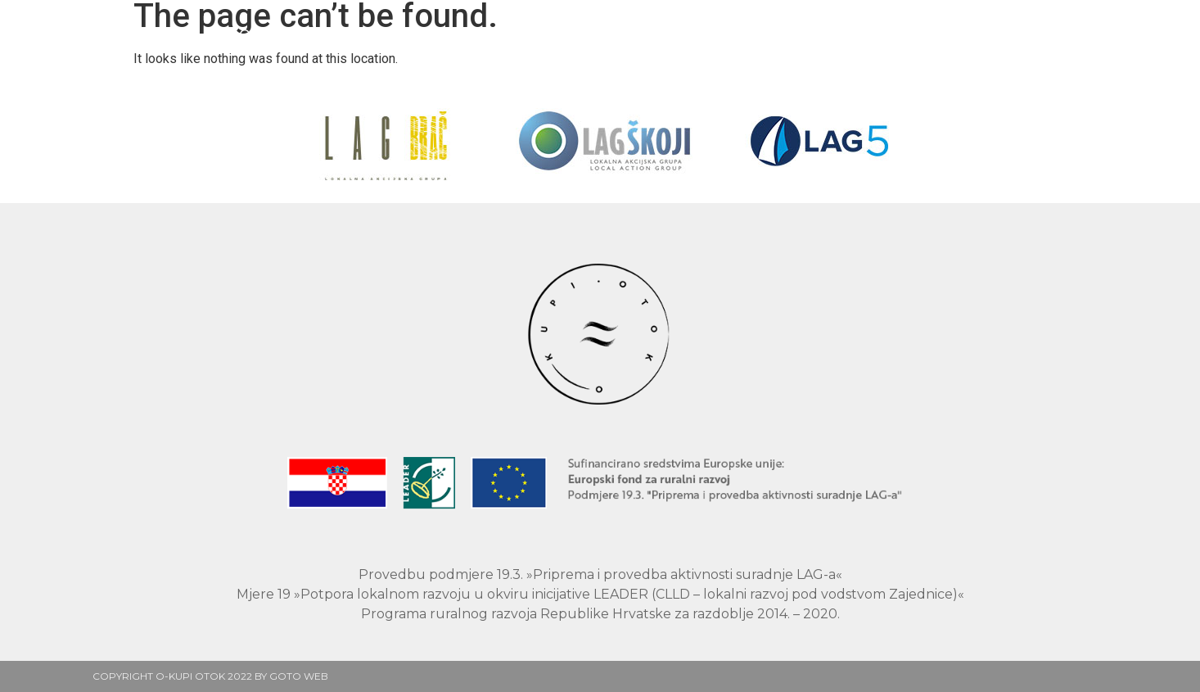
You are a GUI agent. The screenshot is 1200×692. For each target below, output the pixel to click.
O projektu (503, 35)
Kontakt (965, 35)
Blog (787, 35)
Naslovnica (248, 35)
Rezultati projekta (658, 35)
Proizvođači (376, 35)
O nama (869, 35)
